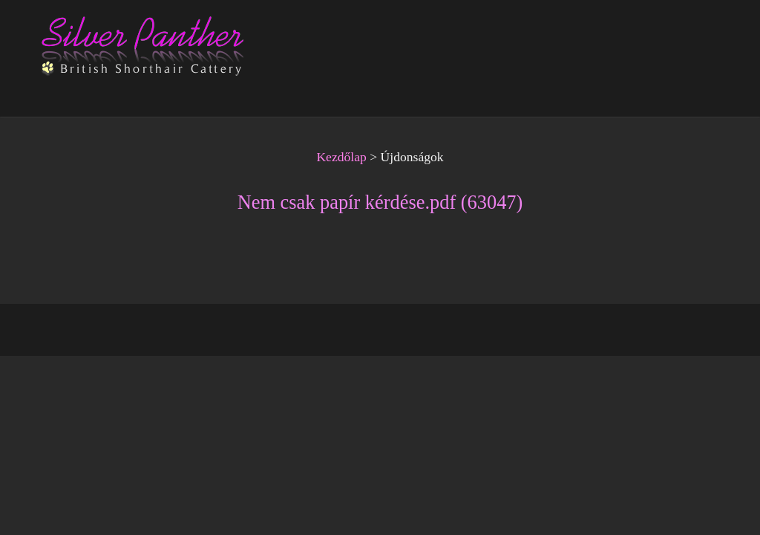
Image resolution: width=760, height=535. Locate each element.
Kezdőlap (341, 156)
